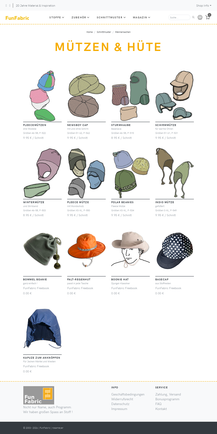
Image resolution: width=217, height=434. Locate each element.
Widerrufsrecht (122, 399)
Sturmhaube (121, 125)
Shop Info (202, 5)
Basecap (162, 279)
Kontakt (161, 408)
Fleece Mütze (78, 202)
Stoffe (56, 17)
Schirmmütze (166, 125)
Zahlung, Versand (168, 394)
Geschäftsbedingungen (127, 394)
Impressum (119, 408)
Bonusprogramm (167, 399)
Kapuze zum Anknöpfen (41, 357)
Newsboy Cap (77, 125)
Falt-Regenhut (79, 279)
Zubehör (81, 17)
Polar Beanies (122, 202)
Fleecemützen (34, 125)
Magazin (142, 17)
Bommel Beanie (35, 279)
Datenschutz (120, 404)
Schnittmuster (111, 17)
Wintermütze (34, 202)
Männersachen (123, 31)
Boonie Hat (120, 279)
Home (89, 31)
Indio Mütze (164, 202)
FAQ (158, 404)
